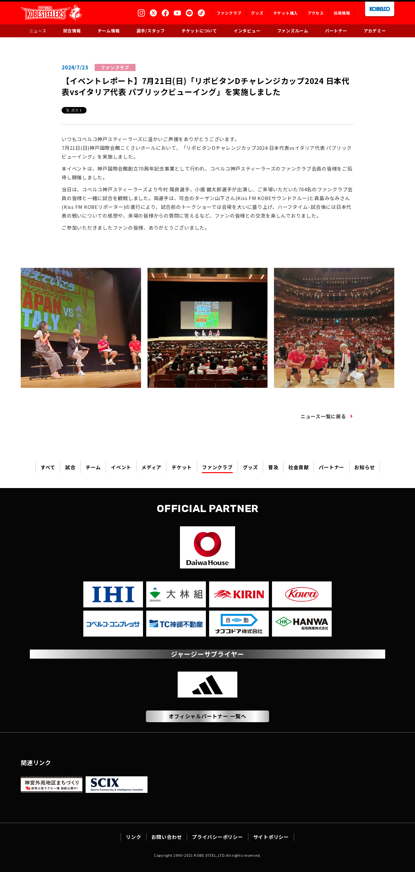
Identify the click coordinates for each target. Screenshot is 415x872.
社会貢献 (298, 467)
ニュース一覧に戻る (323, 416)
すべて (48, 467)
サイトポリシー (271, 836)
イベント (121, 467)
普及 (273, 467)
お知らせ (364, 467)
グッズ (250, 467)
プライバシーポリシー (217, 836)
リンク (133, 836)
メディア (151, 467)
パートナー (331, 467)
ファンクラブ (217, 467)
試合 (70, 467)
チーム (93, 467)
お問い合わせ (166, 836)
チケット (182, 467)
